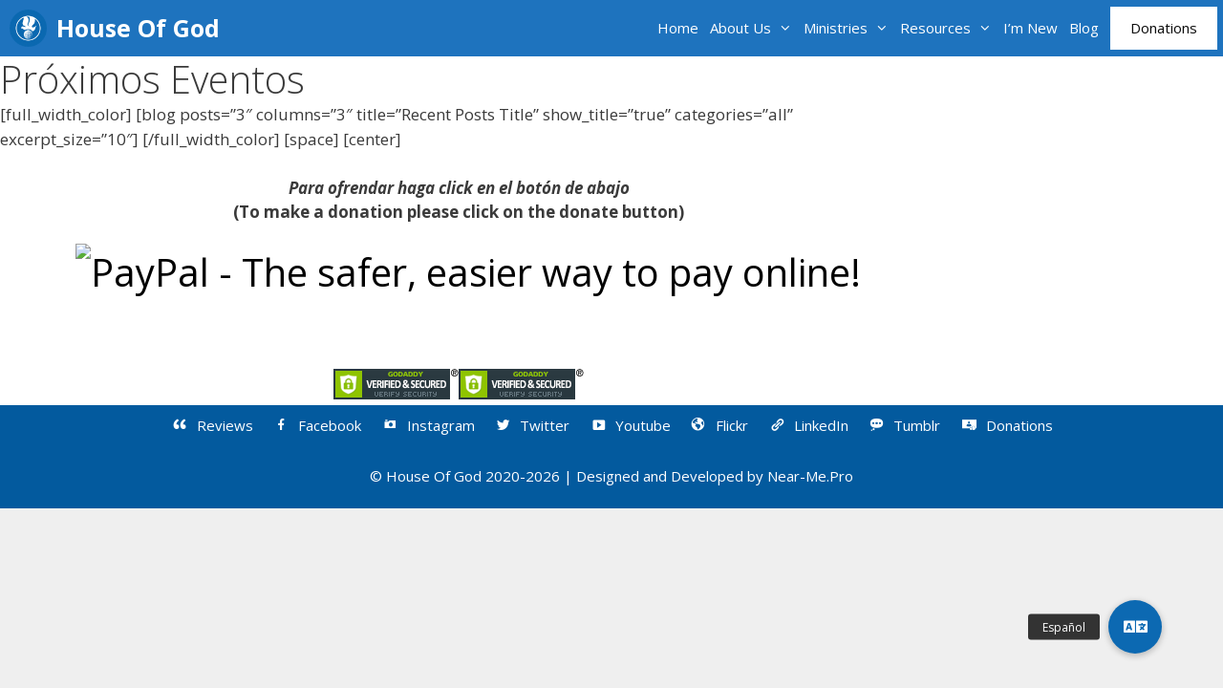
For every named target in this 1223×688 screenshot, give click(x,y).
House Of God (138, 27)
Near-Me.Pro (810, 475)
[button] (1135, 627)
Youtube (630, 425)
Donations (1163, 27)
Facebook (317, 425)
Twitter (532, 425)
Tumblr (904, 425)
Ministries (849, 28)
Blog (1084, 27)
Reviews (211, 425)
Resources (949, 28)
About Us (754, 28)
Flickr (719, 425)
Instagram (427, 425)
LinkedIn (807, 425)
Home (677, 27)
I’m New (1030, 27)
